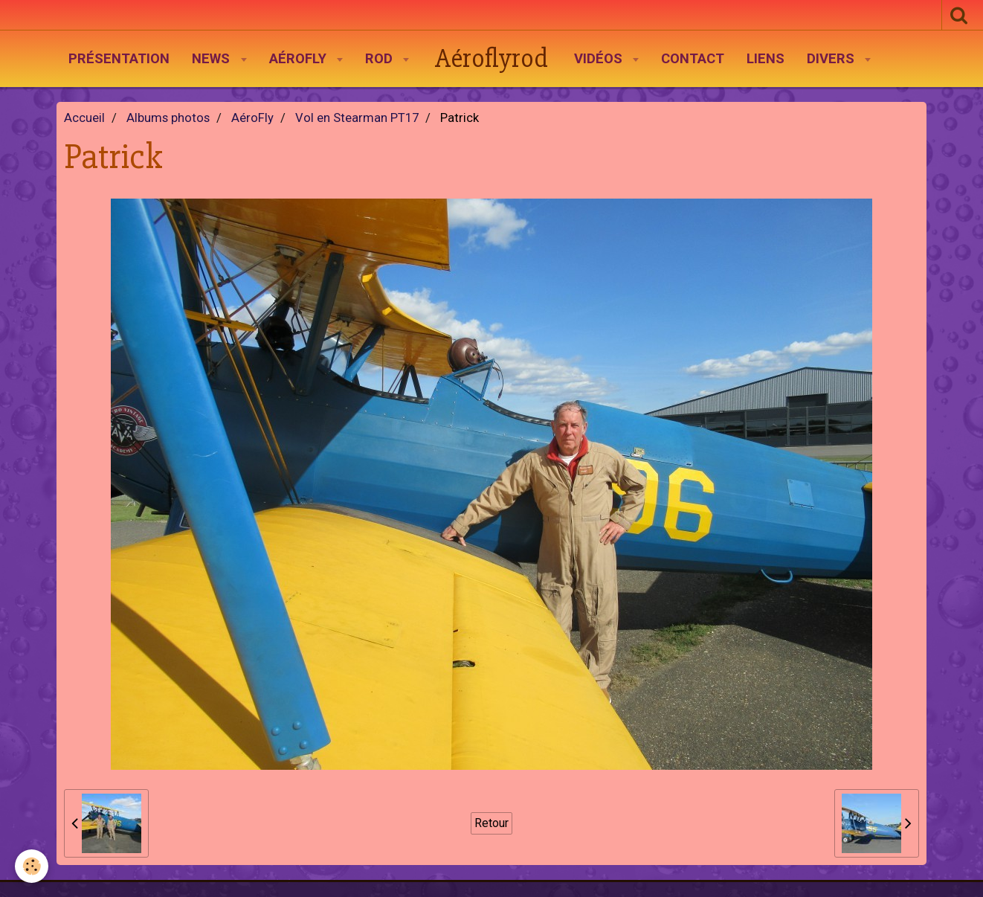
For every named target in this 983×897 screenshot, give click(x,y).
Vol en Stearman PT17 (357, 118)
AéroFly (299, 59)
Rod (380, 59)
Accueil (84, 118)
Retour (491, 823)
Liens (765, 59)
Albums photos (168, 118)
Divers (832, 59)
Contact (692, 59)
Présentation (119, 59)
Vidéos (600, 59)
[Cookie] (31, 866)
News (212, 59)
